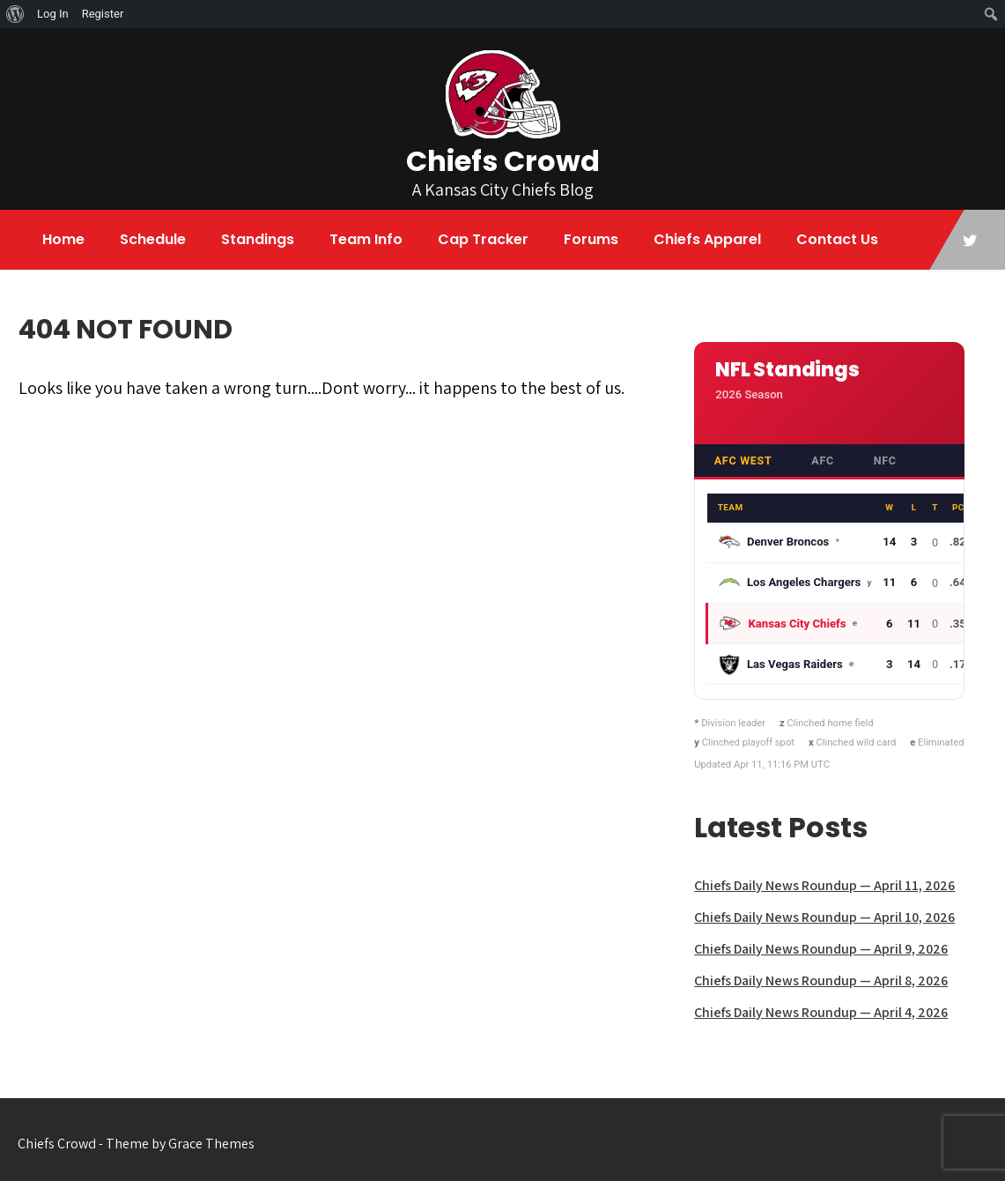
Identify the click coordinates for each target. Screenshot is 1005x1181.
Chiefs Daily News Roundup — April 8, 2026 (821, 980)
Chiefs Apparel (707, 239)
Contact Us (837, 239)
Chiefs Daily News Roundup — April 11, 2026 (824, 885)
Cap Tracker (483, 239)
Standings (257, 239)
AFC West (743, 460)
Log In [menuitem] (53, 13)
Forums (591, 239)
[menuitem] (15, 14)
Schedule (153, 239)
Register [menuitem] (103, 13)
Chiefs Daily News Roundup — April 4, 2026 (821, 1012)
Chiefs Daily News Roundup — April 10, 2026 (824, 917)
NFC (885, 460)
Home (63, 239)
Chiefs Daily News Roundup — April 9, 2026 (821, 949)
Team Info (366, 239)
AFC (822, 460)
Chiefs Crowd (503, 161)
